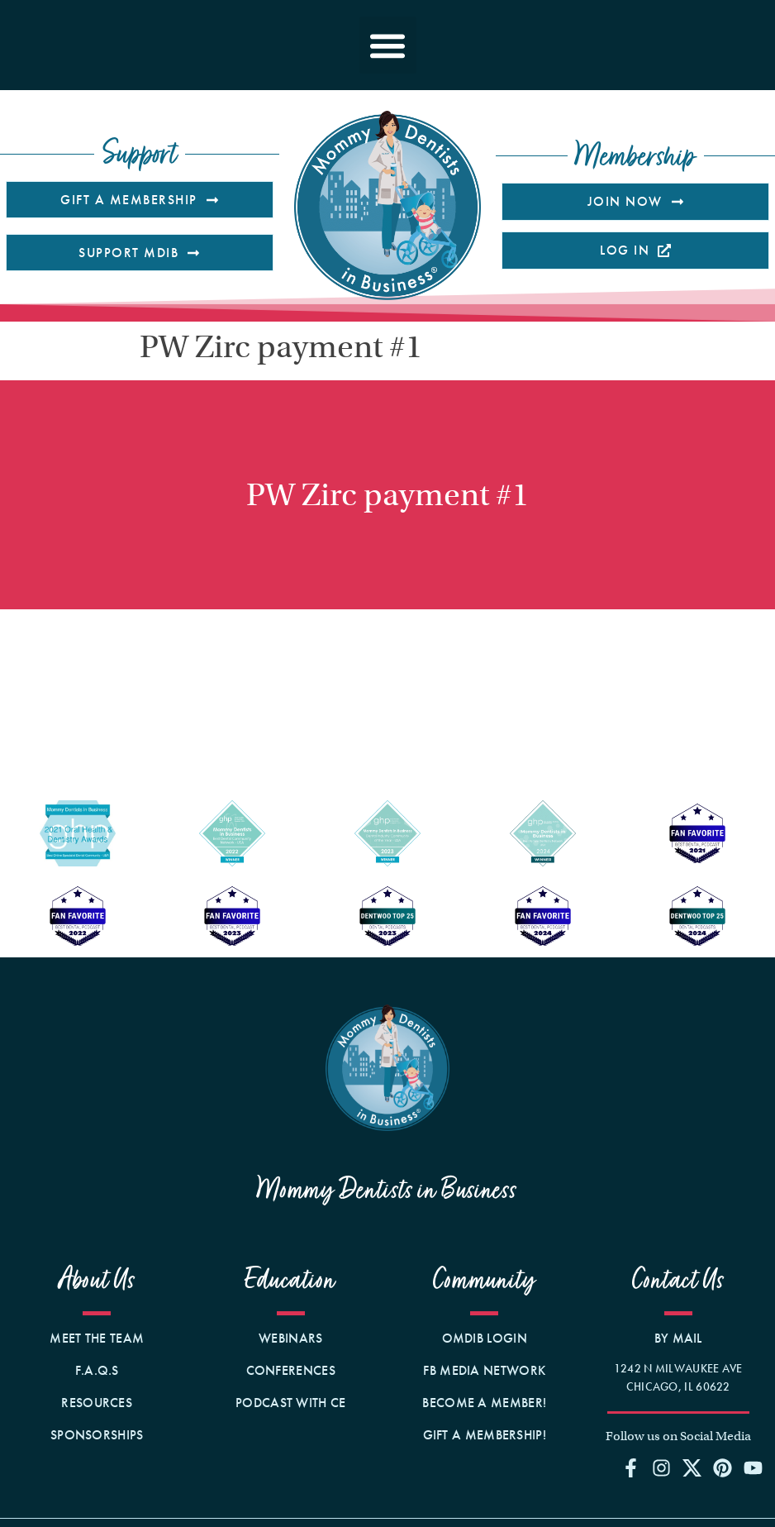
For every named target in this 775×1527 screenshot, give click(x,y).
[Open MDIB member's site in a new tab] (635, 250)
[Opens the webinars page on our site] (291, 1338)
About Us (97, 1280)
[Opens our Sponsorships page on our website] (97, 1435)
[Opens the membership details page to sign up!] (484, 1403)
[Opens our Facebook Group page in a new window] (630, 1467)
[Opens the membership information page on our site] (635, 201)
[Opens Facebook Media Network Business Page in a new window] (484, 1371)
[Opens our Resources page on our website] (97, 1403)
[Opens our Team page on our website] (97, 1338)
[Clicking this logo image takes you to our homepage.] (387, 205)
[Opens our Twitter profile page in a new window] (691, 1467)
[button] (387, 45)
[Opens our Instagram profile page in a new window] (661, 1467)
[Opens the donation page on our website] (139, 252)
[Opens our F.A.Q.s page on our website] (97, 1371)
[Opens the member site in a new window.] (484, 1338)
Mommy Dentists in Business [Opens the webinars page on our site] (387, 1190)
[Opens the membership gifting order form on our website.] (484, 1435)
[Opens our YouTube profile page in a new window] (753, 1467)
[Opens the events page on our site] (291, 1371)
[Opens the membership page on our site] (291, 1403)
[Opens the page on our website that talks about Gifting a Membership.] (139, 199)
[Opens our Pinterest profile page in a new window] (723, 1467)
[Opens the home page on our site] (387, 1067)
